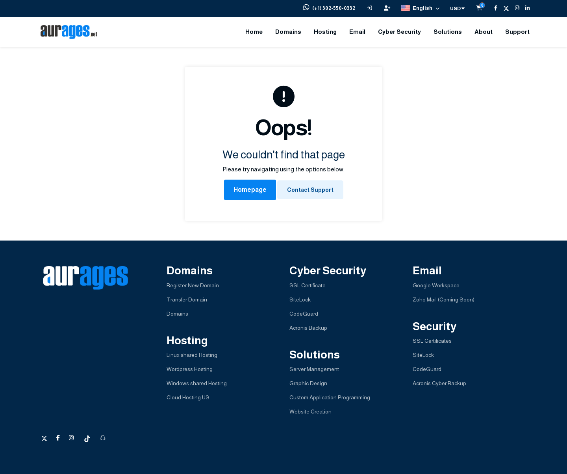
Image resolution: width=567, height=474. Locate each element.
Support (517, 31)
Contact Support (310, 190)
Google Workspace (436, 285)
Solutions (448, 31)
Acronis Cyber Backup (439, 383)
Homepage (250, 189)
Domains (288, 31)
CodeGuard (303, 313)
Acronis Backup (308, 328)
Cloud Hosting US (188, 397)
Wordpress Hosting (190, 369)
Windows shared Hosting (197, 383)
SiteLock (300, 299)
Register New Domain (193, 285)
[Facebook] (492, 8)
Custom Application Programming (329, 397)
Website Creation (310, 411)
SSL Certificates (432, 341)
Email (357, 31)
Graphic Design (308, 383)
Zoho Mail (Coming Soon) (443, 299)
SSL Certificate (307, 285)
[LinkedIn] (524, 8)
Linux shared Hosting (192, 355)
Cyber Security (399, 31)
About (483, 31)
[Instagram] (514, 8)
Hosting (325, 31)
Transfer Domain (187, 299)
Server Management (314, 369)
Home (254, 31)
